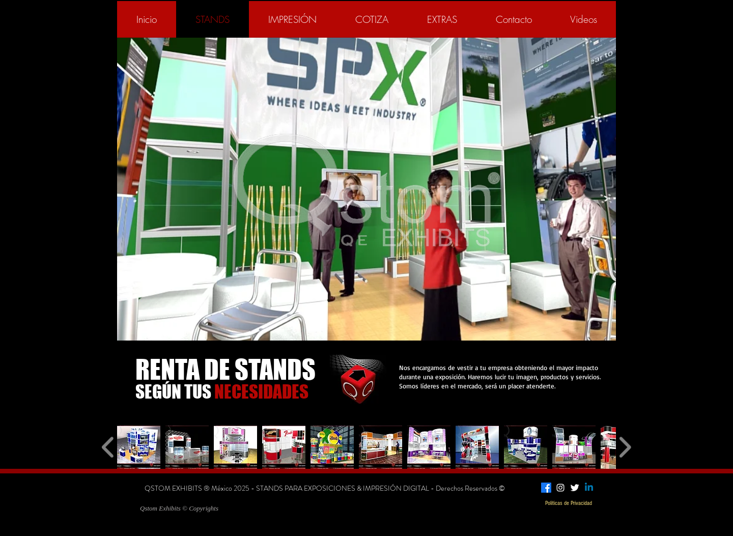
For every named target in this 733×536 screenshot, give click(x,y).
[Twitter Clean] (575, 488)
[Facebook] (546, 488)
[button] (138, 447)
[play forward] (624, 447)
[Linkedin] (589, 488)
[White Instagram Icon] (560, 488)
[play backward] (108, 447)
